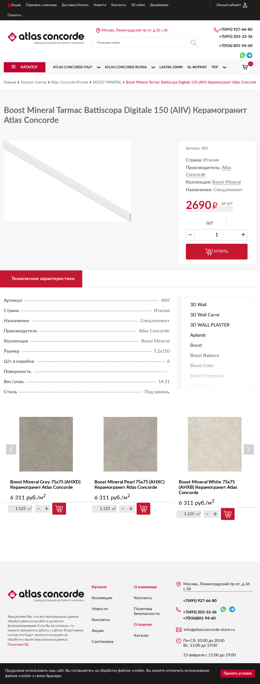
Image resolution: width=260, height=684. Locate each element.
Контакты (101, 620)
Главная (10, 82)
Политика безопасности (146, 611)
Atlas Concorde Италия (69, 82)
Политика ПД (18, 644)
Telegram (232, 609)
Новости (100, 609)
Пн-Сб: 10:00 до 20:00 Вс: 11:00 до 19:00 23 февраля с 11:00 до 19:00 (209, 648)
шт (209, 222)
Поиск (193, 43)
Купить (216, 251)
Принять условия (238, 673)
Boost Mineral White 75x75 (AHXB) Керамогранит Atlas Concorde (208, 487)
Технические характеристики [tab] (43, 278)
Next (249, 449)
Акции (98, 631)
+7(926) (235, 46)
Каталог (99, 587)
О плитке (143, 625)
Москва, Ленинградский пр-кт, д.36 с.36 (135, 30)
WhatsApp (223, 609)
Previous (11, 449)
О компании (145, 587)
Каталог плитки (34, 82)
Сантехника (102, 642)
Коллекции (102, 598)
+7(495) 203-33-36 (235, 37)
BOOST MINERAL (107, 82)
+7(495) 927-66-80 (235, 29)
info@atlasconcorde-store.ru (209, 630)
